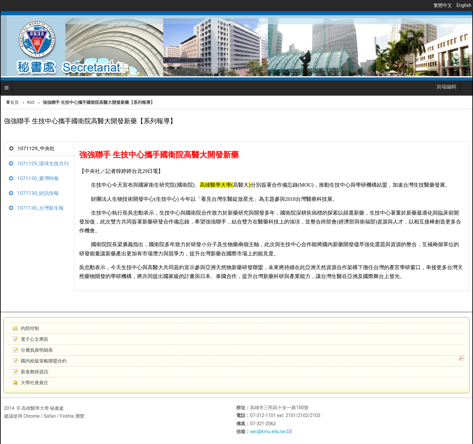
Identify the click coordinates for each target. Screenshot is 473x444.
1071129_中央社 (32, 149)
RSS (30, 102)
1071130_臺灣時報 (34, 178)
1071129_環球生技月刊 (39, 164)
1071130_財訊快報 (34, 193)
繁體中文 (443, 5)
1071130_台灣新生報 (36, 208)
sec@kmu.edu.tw (267, 431)
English (464, 5)
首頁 (14, 102)
